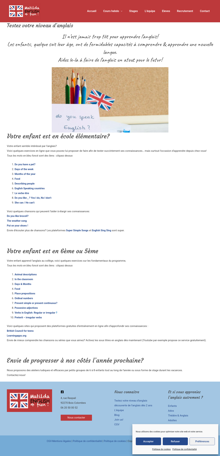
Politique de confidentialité (184, 449)
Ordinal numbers (24, 298)
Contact (205, 11)
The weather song (17, 220)
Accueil (100, 11)
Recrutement (187, 11)
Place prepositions (25, 293)
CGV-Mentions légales (57, 441)
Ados (171, 410)
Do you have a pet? (25, 164)
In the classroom (24, 279)
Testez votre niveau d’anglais (130, 400)
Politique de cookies (161, 449)
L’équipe (154, 11)
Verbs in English (24, 312)
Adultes (172, 420)
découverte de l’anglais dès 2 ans (133, 405)
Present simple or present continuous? (37, 303)
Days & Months (23, 284)
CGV (116, 424)
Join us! (118, 419)
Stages (139, 11)
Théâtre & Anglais (178, 415)
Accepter (148, 441)
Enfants (172, 405)
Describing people (25, 183)
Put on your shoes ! (18, 225)
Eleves (169, 11)
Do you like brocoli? (18, 216)
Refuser (175, 441)
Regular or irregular (46, 312)
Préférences (202, 441)
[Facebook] (62, 391)
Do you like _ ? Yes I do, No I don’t (34, 197)
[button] (76, 418)
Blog (116, 415)
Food (17, 178)
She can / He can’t (25, 202)
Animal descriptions (26, 274)
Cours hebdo (118, 11)
